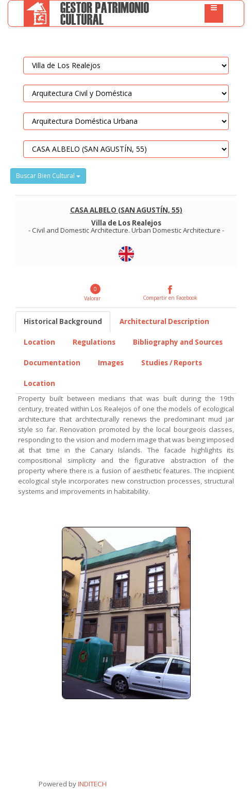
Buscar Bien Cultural (48, 175)
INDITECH (91, 783)
